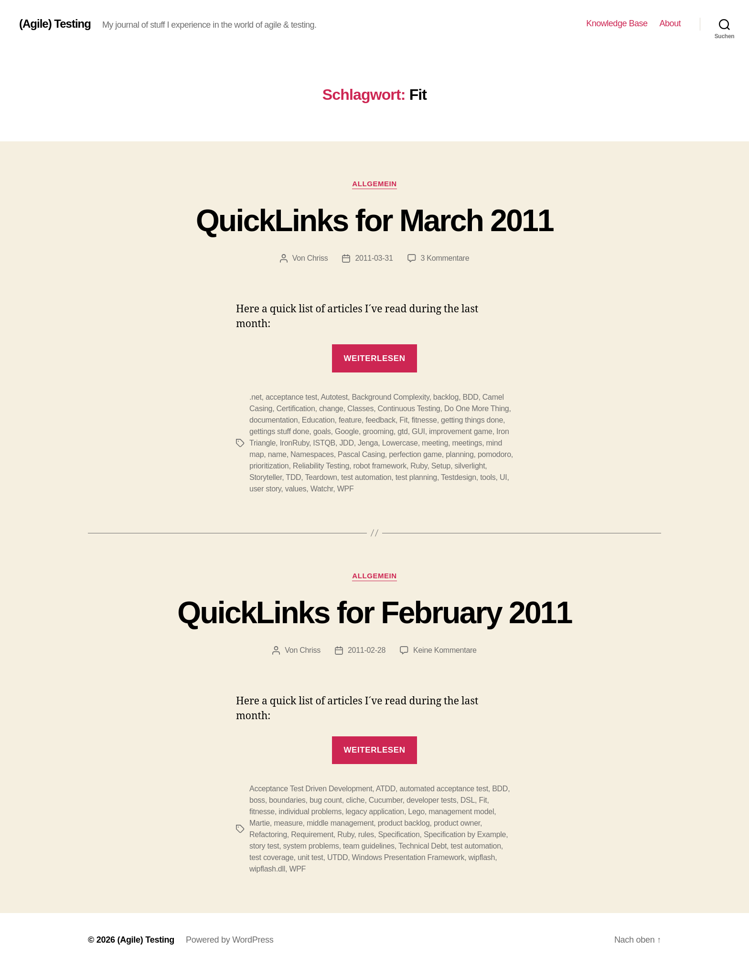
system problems (311, 846)
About (670, 23)
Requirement (312, 834)
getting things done (472, 420)
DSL (467, 800)
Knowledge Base (616, 23)
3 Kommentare (445, 258)
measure (288, 823)
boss (257, 800)
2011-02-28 (366, 650)
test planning (416, 477)
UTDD (337, 857)
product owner (457, 823)
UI (503, 477)
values (296, 489)
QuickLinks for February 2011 (374, 612)
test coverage (271, 857)
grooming (378, 431)
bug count (326, 800)
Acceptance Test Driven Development (310, 789)
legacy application (375, 812)
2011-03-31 (374, 258)
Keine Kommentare (445, 650)
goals (322, 431)
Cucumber (386, 800)
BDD (470, 397)
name (277, 454)
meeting (435, 443)
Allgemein (374, 184)
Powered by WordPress (229, 940)
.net (255, 397)
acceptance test (291, 397)
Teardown (321, 477)
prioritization (269, 466)
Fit (403, 420)
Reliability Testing (321, 466)
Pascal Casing (361, 454)
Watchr (321, 489)
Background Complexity (390, 397)
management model (461, 812)
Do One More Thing (476, 408)
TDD (293, 477)
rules (366, 834)
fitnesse (424, 420)
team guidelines (369, 846)
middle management (340, 823)
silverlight (470, 466)
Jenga (368, 443)
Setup (440, 466)
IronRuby (294, 443)
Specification (398, 834)
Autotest (334, 397)
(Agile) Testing (55, 24)
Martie (259, 823)
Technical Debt (422, 846)
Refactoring (268, 834)
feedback (380, 420)
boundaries (287, 800)
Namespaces (312, 454)
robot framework (380, 466)
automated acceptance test (443, 789)
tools (487, 477)
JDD (346, 443)
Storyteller (265, 477)
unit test (310, 857)
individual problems (310, 812)
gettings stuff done (279, 431)
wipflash (482, 857)
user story (265, 489)
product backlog (404, 823)
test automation (366, 477)
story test (264, 846)
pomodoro (494, 454)
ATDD (386, 789)
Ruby (418, 466)
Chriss (317, 258)
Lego (416, 812)
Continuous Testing (409, 408)
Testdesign (458, 477)
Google (347, 431)
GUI (418, 431)
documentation (273, 420)
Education (318, 420)
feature (350, 420)
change (331, 408)
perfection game (415, 454)
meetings (467, 443)
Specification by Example (465, 834)
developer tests (431, 800)
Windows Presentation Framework (408, 857)
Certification (296, 408)
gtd (402, 431)
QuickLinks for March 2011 (374, 220)
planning (459, 454)
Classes (360, 408)
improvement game (460, 431)
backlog (446, 397)
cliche (355, 800)
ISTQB (324, 443)
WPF (345, 489)
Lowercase (400, 443)
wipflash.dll (267, 869)
